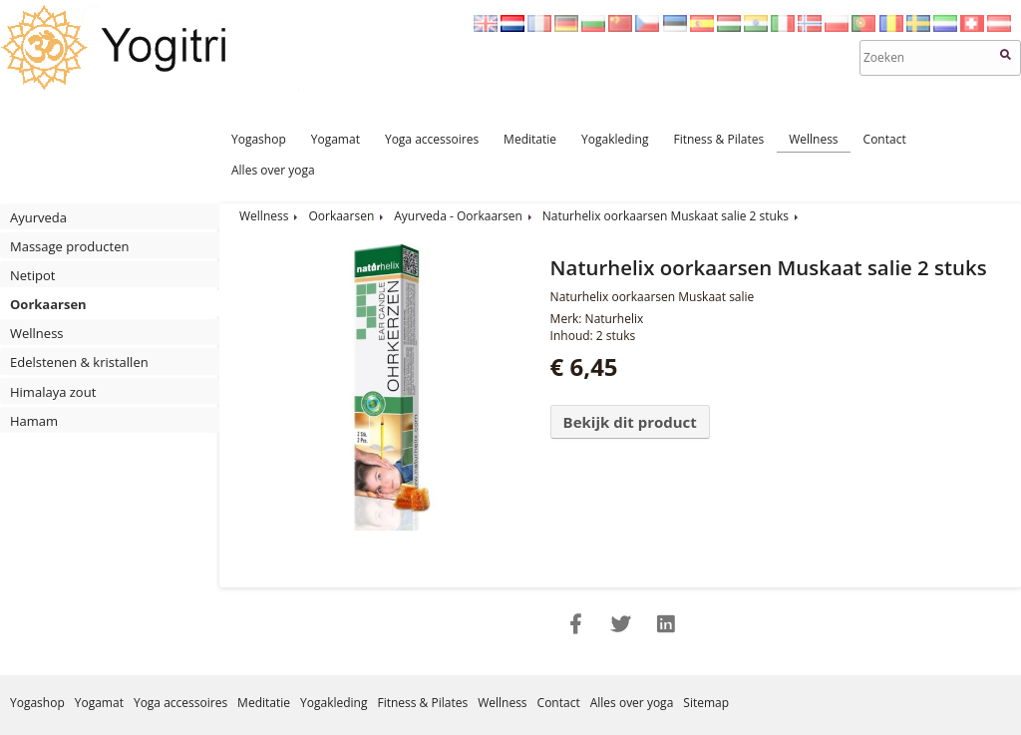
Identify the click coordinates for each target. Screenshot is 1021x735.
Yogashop (258, 139)
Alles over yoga (273, 170)
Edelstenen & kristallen (79, 362)
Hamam (34, 421)
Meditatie (530, 139)
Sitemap (706, 702)
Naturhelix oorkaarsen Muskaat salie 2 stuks (665, 215)
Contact (884, 139)
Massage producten (69, 246)
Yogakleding (614, 139)
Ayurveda (38, 217)
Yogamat (335, 139)
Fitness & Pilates (718, 139)
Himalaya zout (53, 392)
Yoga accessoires (432, 139)
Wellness (813, 139)
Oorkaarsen (48, 304)
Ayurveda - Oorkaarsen (458, 215)
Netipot (32, 275)
